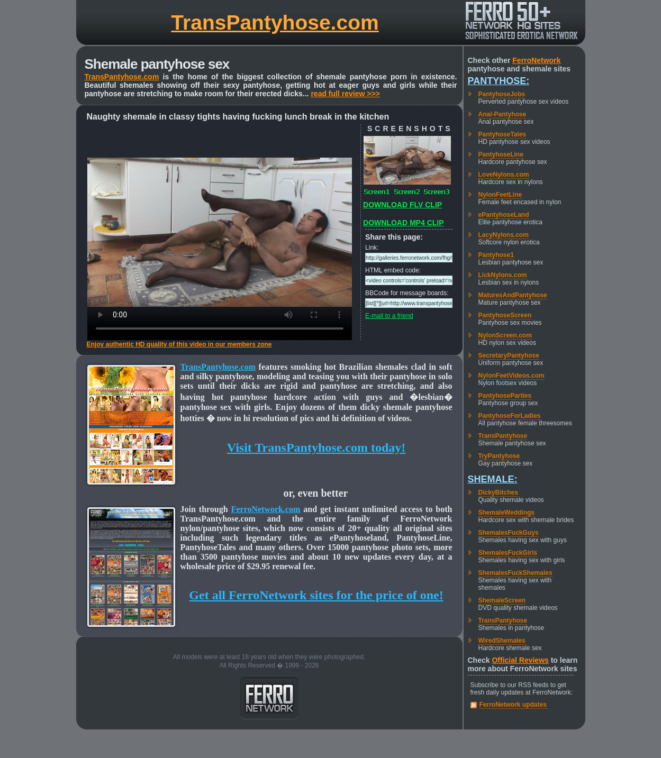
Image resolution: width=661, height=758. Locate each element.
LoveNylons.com (503, 174)
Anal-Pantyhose (502, 114)
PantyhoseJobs (502, 94)
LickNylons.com (502, 275)
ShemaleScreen (502, 600)
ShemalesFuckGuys (508, 532)
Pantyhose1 (496, 255)
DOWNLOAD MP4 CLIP (403, 222)
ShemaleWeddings (506, 512)
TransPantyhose (503, 436)
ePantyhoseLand (503, 214)
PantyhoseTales (502, 134)
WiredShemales (502, 640)
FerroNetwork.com (266, 509)
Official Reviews (520, 660)
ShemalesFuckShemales (515, 573)
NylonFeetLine (500, 194)
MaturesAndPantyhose (512, 295)
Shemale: (493, 479)
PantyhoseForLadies (509, 415)
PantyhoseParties (505, 395)
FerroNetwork (536, 60)
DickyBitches (498, 492)
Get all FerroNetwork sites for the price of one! (316, 595)
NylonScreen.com (505, 335)
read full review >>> (345, 93)
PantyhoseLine (500, 154)
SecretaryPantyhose (508, 355)
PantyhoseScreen (505, 315)
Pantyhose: (499, 81)
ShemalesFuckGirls (507, 552)
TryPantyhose (499, 456)
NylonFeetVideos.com (511, 375)
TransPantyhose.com (274, 22)
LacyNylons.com (503, 235)
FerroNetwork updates (513, 704)
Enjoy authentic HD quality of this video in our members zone (179, 344)
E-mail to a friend (389, 315)
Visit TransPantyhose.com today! (316, 447)
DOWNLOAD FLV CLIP (402, 204)
